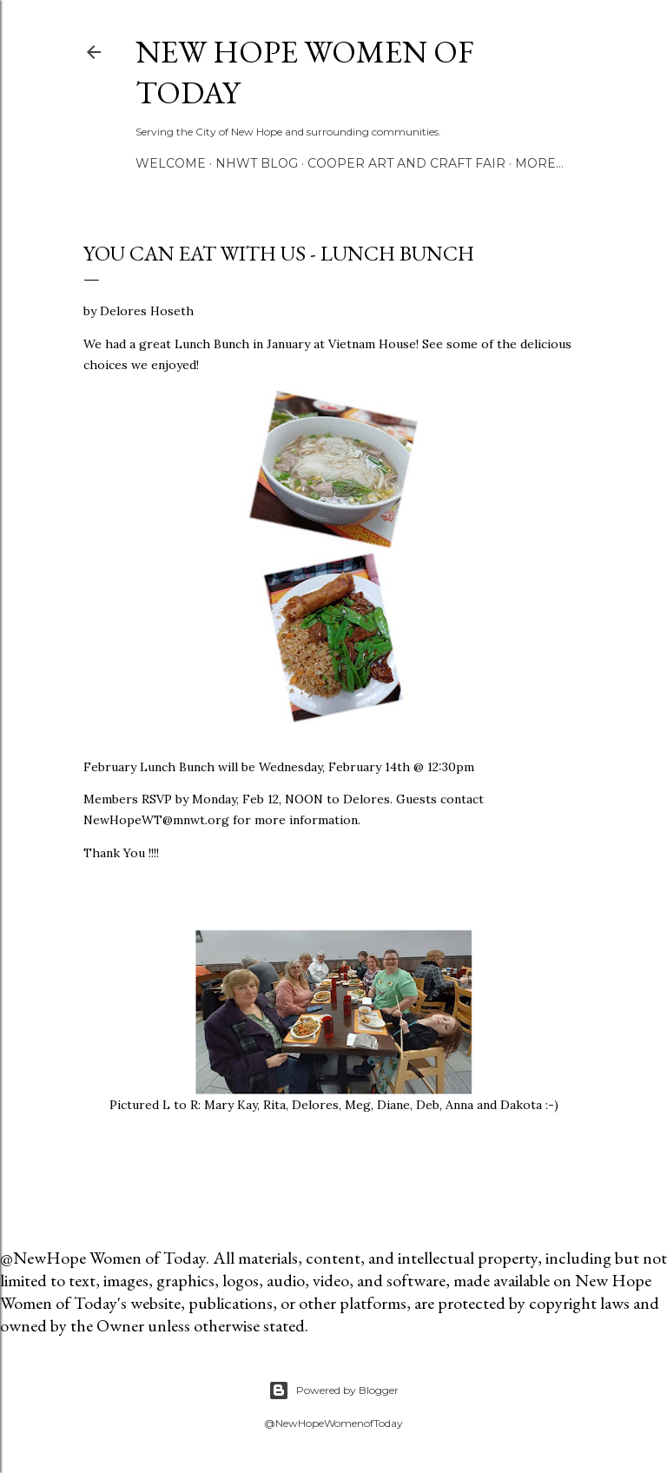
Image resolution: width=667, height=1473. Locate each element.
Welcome (170, 163)
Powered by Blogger (333, 1390)
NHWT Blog (256, 163)
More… (539, 163)
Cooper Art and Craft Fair (406, 163)
